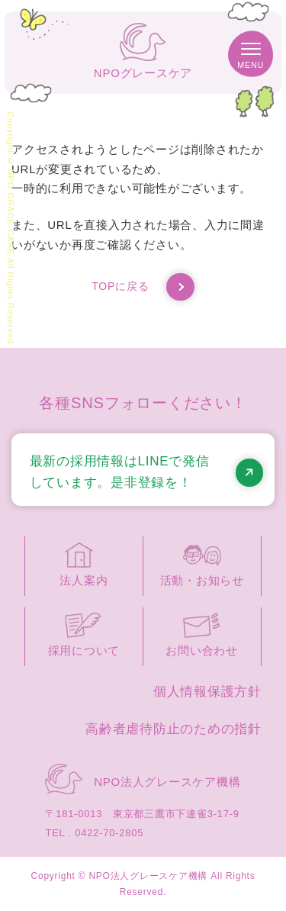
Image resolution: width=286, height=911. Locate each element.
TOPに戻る (143, 287)
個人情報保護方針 (207, 691)
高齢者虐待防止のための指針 (173, 729)
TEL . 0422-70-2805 (94, 833)
